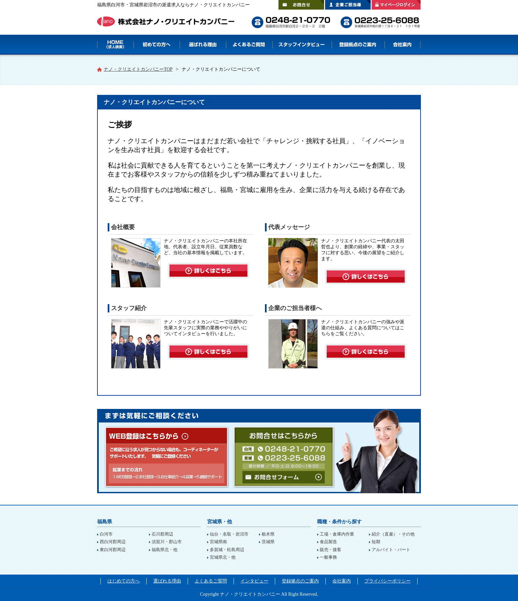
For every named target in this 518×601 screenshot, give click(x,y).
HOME (115, 45)
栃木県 (268, 534)
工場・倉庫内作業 (337, 534)
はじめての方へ (156, 45)
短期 (376, 541)
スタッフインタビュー (302, 45)
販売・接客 (330, 549)
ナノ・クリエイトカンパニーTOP (138, 69)
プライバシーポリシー (387, 581)
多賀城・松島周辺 (227, 549)
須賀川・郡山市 (167, 541)
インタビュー (254, 581)
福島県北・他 (164, 549)
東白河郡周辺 (113, 549)
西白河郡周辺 (113, 541)
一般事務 (328, 557)
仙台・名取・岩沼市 (229, 534)
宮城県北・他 (223, 557)
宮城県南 (218, 541)
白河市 (106, 534)
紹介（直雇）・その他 (393, 534)
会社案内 (403, 45)
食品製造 (328, 541)
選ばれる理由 (203, 45)
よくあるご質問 (249, 45)
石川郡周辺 (162, 534)
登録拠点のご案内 (358, 45)
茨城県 (268, 541)
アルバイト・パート (391, 549)
